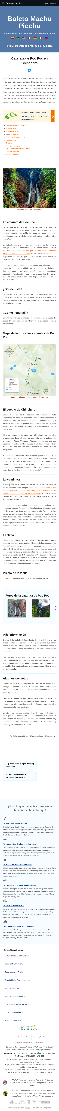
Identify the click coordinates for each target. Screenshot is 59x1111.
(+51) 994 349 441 (36, 1056)
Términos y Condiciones (40, 1037)
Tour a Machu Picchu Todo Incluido (18, 926)
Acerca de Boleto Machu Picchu (20, 1037)
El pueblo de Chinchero (15, 137)
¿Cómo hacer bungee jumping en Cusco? (20, 765)
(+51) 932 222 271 (47, 1053)
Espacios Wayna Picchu (14, 972)
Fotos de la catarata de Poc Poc (18, 149)
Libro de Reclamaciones (24, 1043)
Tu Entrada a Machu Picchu (15, 823)
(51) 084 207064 (20, 1053)
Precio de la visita (13, 146)
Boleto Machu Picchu (29, 22)
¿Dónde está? (11, 128)
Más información (12, 152)
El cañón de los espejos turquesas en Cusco (16, 775)
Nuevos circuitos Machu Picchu (17, 956)
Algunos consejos (13, 155)
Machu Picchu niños (12, 988)
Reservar (50, 3)
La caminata (11, 140)
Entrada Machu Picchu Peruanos (17, 980)
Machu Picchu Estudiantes (15, 996)
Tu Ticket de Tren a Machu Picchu (17, 865)
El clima (9, 143)
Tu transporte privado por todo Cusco (19, 844)
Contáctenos (38, 1043)
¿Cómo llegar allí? (13, 131)
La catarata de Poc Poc (15, 125)
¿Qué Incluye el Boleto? (14, 1012)
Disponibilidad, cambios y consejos (18, 1004)
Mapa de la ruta (12, 134)
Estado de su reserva (13, 1020)
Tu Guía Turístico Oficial (13, 906)
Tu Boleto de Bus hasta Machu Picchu (19, 885)
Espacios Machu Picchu (14, 964)
